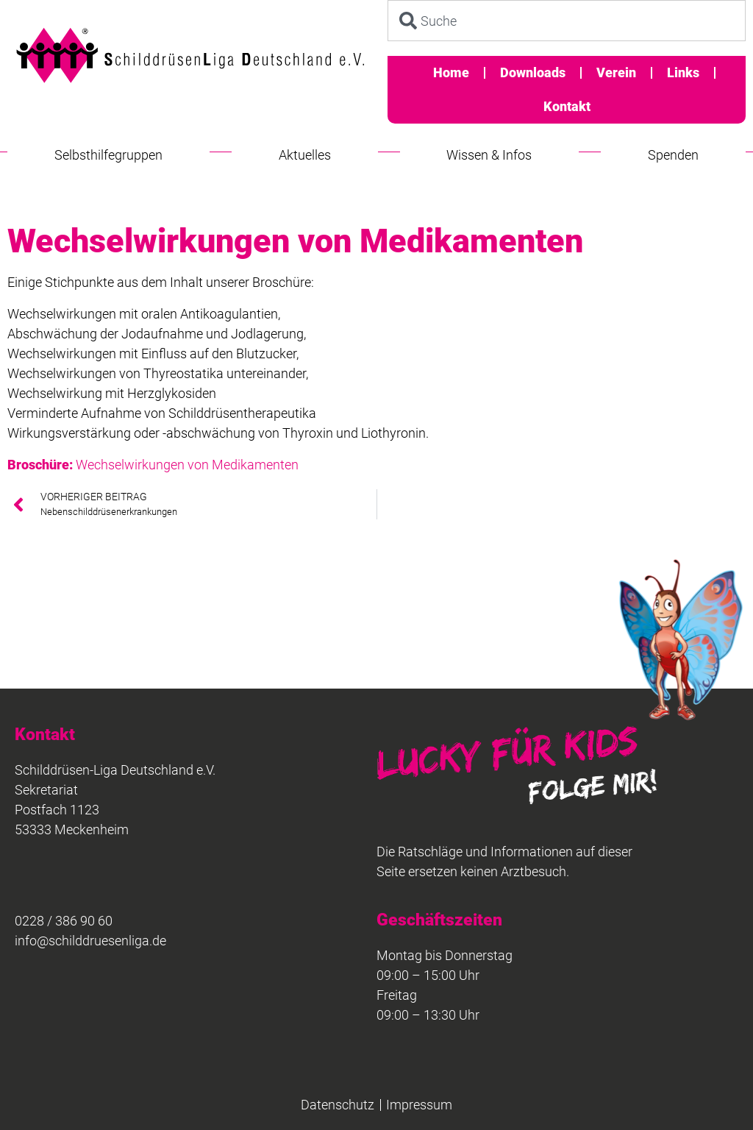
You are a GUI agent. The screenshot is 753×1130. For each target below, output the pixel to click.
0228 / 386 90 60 (64, 920)
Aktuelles (305, 155)
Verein (616, 72)
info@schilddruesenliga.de (90, 940)
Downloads (532, 72)
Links (683, 72)
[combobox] (567, 20)
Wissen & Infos (489, 155)
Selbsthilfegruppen (108, 155)
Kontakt (566, 106)
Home (451, 72)
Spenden (673, 155)
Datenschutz (337, 1104)
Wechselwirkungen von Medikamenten (153, 464)
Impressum (419, 1104)
